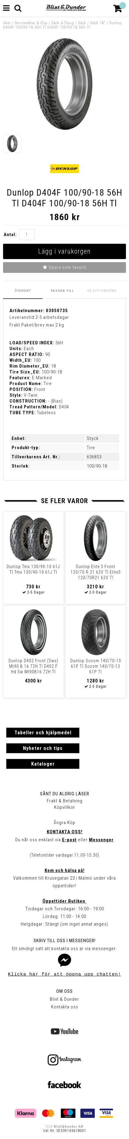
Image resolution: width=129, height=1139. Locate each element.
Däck (82, 23)
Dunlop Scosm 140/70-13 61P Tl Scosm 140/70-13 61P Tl (95, 666)
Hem (7, 23)
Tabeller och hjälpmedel (43, 733)
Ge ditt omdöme (102, 291)
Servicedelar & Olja (31, 23)
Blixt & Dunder (64, 999)
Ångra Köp (64, 822)
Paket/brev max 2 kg (42, 325)
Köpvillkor (64, 807)
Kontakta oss (64, 1007)
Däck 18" (97, 23)
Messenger (101, 840)
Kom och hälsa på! (65, 870)
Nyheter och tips (43, 748)
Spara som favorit (64, 267)
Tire (91, 447)
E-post (69, 840)
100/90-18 (97, 466)
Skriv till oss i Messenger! (65, 940)
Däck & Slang (62, 23)
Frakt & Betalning (65, 801)
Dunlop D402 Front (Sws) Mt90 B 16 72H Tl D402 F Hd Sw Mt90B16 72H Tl (33, 666)
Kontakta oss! (65, 832)
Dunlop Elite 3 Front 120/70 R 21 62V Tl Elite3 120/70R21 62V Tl (96, 572)
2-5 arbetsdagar (52, 317)
